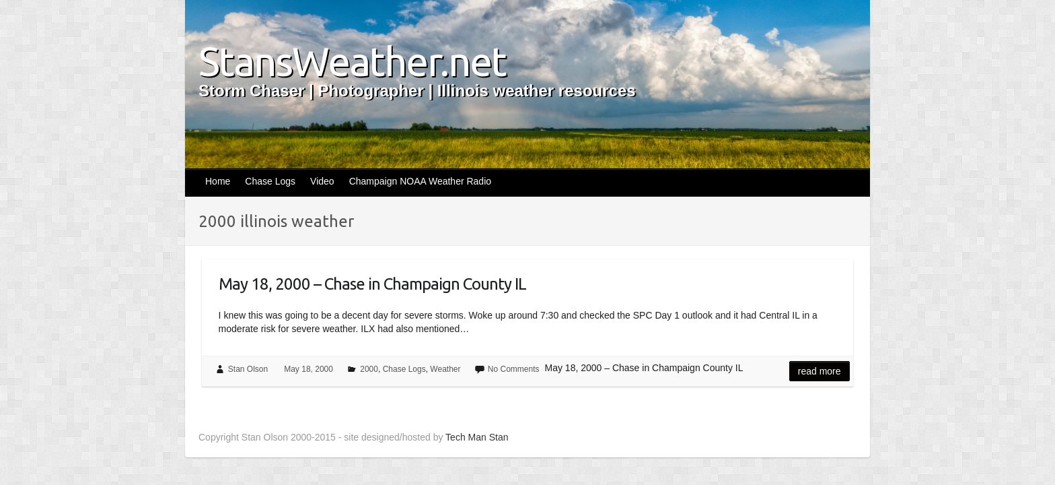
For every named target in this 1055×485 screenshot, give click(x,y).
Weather (445, 369)
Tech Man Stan (476, 437)
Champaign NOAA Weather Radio (420, 181)
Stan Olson (248, 369)
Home (217, 181)
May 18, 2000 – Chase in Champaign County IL (372, 283)
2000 (369, 369)
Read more (819, 371)
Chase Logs (270, 181)
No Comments (514, 369)
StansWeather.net (352, 61)
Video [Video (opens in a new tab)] (322, 181)
